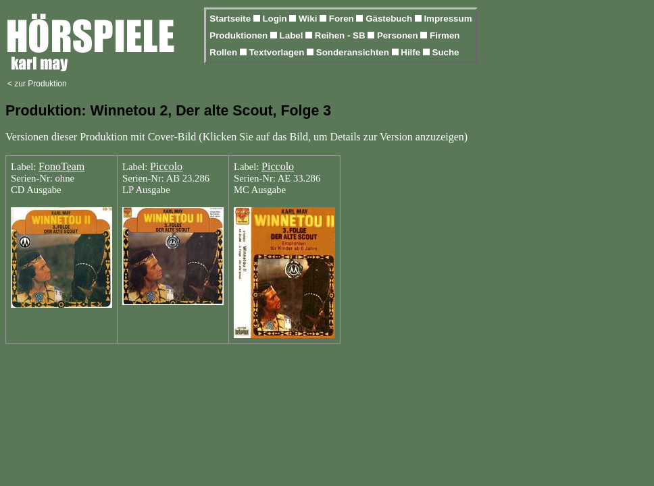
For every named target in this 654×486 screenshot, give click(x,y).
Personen (398, 35)
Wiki (309, 19)
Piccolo (166, 166)
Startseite (231, 19)
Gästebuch (390, 19)
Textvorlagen (278, 52)
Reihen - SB (341, 35)
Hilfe (412, 52)
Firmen (444, 35)
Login (275, 19)
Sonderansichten (354, 52)
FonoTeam (61, 166)
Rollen (224, 52)
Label (293, 35)
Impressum (448, 19)
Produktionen (239, 35)
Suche (445, 52)
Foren (343, 19)
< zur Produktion (37, 83)
